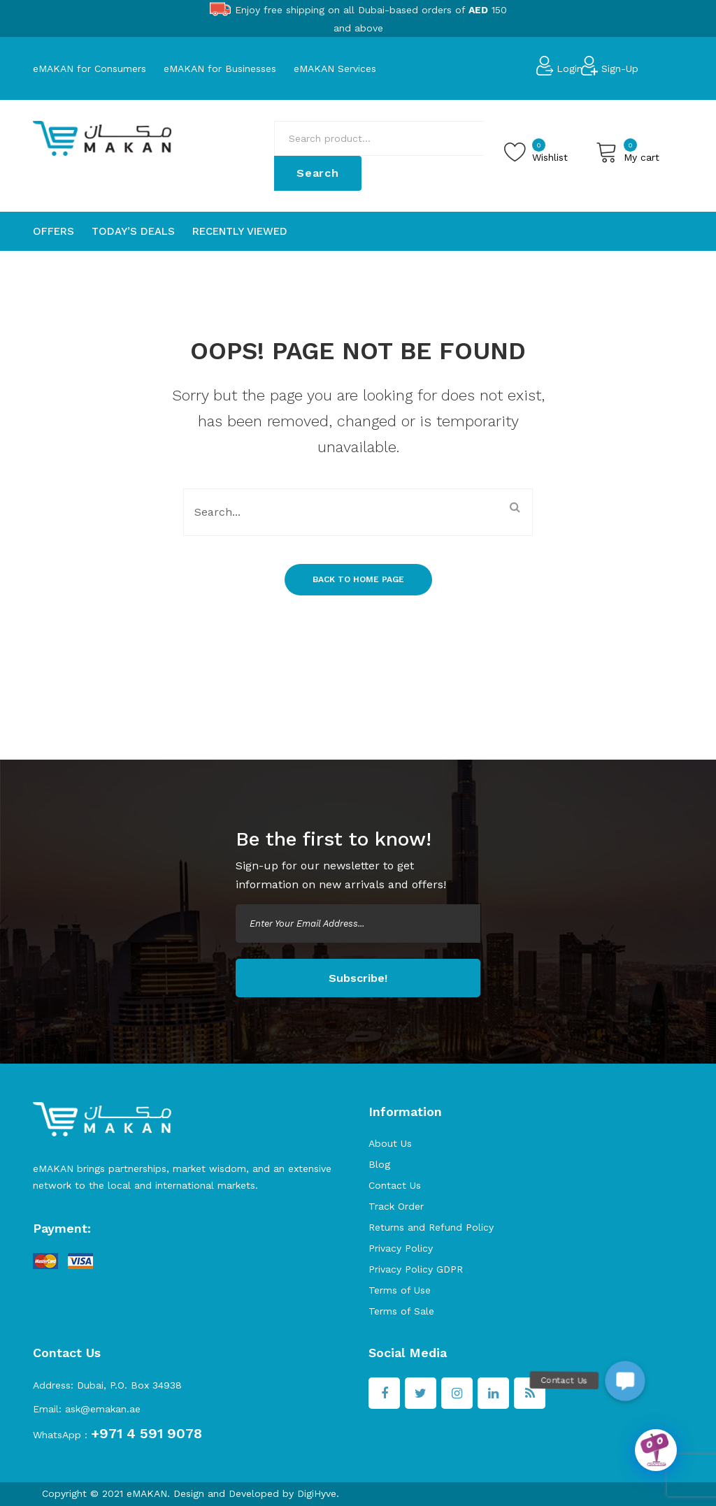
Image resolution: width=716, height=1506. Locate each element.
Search (317, 173)
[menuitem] (53, 231)
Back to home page (358, 579)
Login (569, 68)
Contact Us (394, 1185)
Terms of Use (399, 1290)
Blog (379, 1164)
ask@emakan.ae (103, 1408)
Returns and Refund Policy (431, 1227)
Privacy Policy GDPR (415, 1269)
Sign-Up (619, 68)
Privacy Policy (400, 1248)
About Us (390, 1143)
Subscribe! (358, 978)
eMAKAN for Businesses (220, 68)
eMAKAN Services (335, 68)
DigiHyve (316, 1493)
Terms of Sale (401, 1311)
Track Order (396, 1206)
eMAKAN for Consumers (89, 68)
